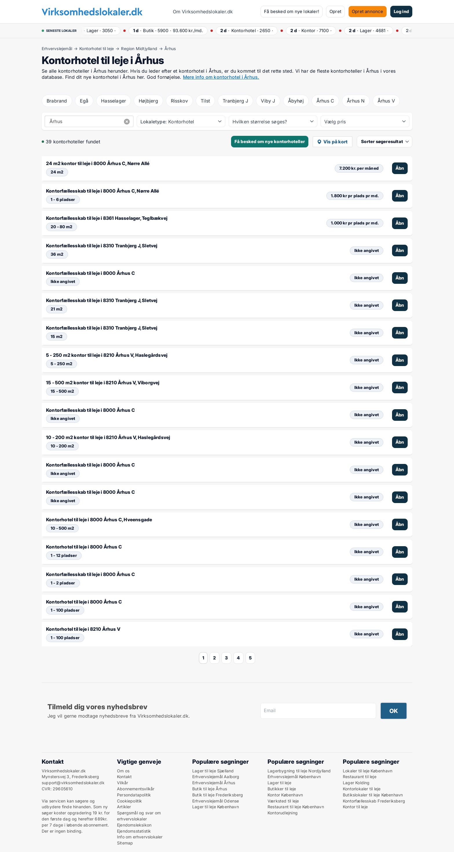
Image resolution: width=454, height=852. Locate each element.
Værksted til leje (283, 800)
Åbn (400, 168)
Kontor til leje (355, 806)
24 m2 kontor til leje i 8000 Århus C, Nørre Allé (98, 163)
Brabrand (57, 101)
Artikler (124, 806)
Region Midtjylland (139, 48)
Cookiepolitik (129, 800)
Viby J (268, 101)
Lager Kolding (356, 782)
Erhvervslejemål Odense (215, 800)
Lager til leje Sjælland (213, 770)
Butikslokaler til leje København (373, 794)
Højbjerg (148, 101)
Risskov (179, 101)
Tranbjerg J (235, 101)
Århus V (386, 101)
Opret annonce (367, 11)
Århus (170, 48)
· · (99, 30)
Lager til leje (279, 782)
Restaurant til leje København (296, 806)
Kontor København (285, 794)
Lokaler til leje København (367, 770)
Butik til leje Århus (209, 788)
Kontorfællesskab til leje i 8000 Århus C (90, 273)
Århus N (356, 101)
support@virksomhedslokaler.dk (73, 782)
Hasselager (113, 101)
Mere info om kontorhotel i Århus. (221, 77)
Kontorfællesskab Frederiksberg (374, 800)
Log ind (401, 11)
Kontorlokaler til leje (361, 788)
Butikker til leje (282, 788)
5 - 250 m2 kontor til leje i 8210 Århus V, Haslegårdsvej (106, 355)
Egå (84, 101)
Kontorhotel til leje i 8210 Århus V (83, 629)
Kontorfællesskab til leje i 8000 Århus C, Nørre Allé (102, 191)
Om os (123, 770)
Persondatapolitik (134, 794)
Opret (335, 11)
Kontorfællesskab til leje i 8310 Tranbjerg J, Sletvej (102, 245)
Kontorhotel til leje (96, 48)
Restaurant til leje (359, 776)
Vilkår (122, 782)
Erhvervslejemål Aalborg (215, 776)
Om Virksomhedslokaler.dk (203, 11)
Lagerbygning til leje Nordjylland (299, 770)
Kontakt (124, 776)
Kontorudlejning (283, 812)
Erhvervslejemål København (294, 776)
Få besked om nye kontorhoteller (270, 141)
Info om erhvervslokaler (140, 836)
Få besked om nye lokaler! (291, 11)
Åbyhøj (296, 101)
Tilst (205, 101)
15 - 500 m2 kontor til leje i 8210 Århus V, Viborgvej (103, 382)
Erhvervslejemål (57, 48)
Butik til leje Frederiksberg (217, 794)
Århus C (325, 101)
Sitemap (125, 842)
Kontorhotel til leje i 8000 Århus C (84, 547)
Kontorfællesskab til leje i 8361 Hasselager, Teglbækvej (106, 218)
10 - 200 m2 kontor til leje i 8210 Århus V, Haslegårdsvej (108, 437)
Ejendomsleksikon (134, 824)
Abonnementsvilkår (135, 788)
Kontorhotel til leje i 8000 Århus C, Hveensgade (99, 519)
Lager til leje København (215, 806)
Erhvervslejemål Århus (213, 782)
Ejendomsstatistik (134, 831)
